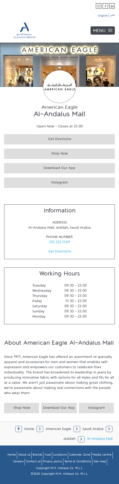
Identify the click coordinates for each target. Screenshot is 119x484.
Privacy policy (52, 462)
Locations (60, 455)
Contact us (33, 462)
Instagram (36, 182)
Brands (37, 455)
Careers (18, 462)
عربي (112, 15)
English (103, 16)
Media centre (102, 455)
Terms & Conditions (77, 462)
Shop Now (36, 153)
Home (12, 455)
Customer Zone (79, 455)
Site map (99, 462)
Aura (47, 455)
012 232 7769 (59, 243)
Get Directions (37, 138)
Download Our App (39, 167)
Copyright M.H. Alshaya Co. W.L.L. (59, 469)
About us (24, 455)
